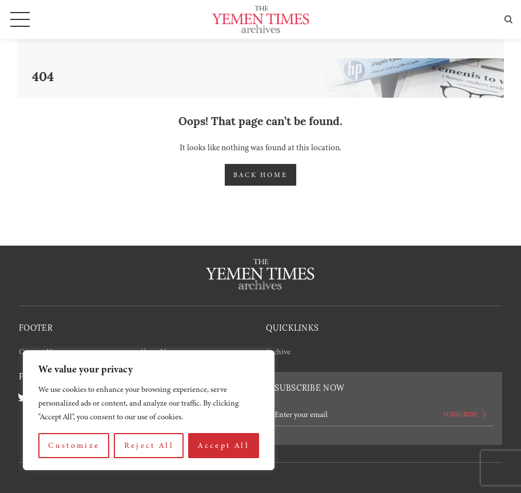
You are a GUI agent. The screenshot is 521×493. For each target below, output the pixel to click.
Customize (74, 445)
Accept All (223, 445)
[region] (149, 410)
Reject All (149, 445)
